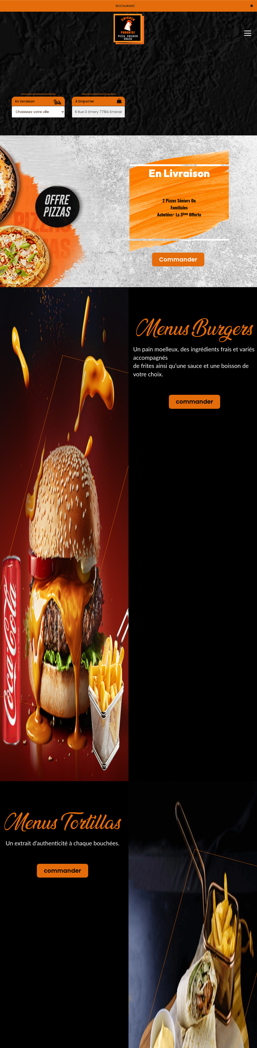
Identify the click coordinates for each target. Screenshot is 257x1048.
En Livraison (38, 102)
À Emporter (98, 101)
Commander (178, 259)
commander (194, 402)
